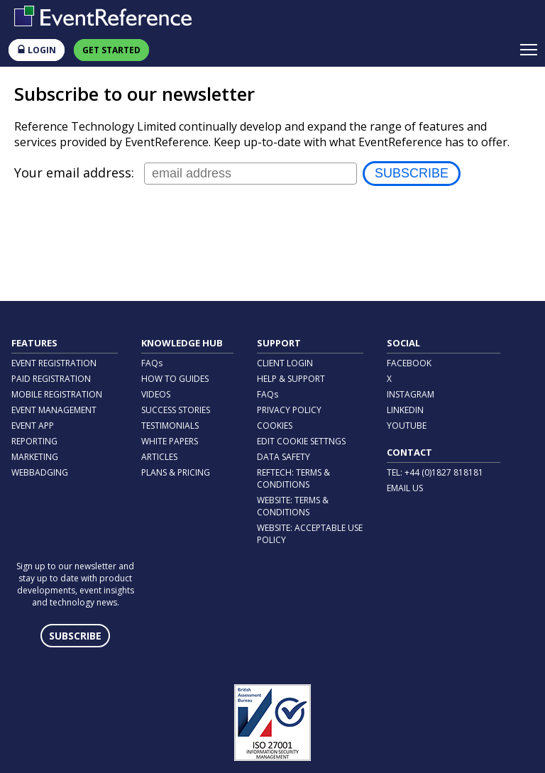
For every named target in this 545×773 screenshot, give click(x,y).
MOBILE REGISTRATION (56, 394)
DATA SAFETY (283, 457)
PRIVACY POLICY (289, 410)
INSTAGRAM (410, 394)
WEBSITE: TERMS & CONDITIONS (293, 506)
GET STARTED (111, 50)
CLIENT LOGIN (285, 363)
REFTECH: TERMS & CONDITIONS (293, 478)
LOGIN (36, 50)
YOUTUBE (406, 426)
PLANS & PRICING (175, 472)
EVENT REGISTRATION (54, 363)
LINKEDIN (405, 410)
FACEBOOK (409, 363)
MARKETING (34, 457)
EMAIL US (405, 488)
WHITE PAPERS (169, 441)
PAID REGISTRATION (51, 379)
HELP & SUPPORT (291, 379)
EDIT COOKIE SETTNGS (301, 441)
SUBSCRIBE (75, 635)
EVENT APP (32, 426)
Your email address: (74, 172)
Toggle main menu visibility (529, 46)
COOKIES (274, 426)
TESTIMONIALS (170, 426)
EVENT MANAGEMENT (54, 410)
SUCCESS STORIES (175, 410)
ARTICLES (159, 457)
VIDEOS (155, 394)
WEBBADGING (39, 472)
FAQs (152, 363)
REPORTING (34, 441)
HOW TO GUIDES (175, 379)
